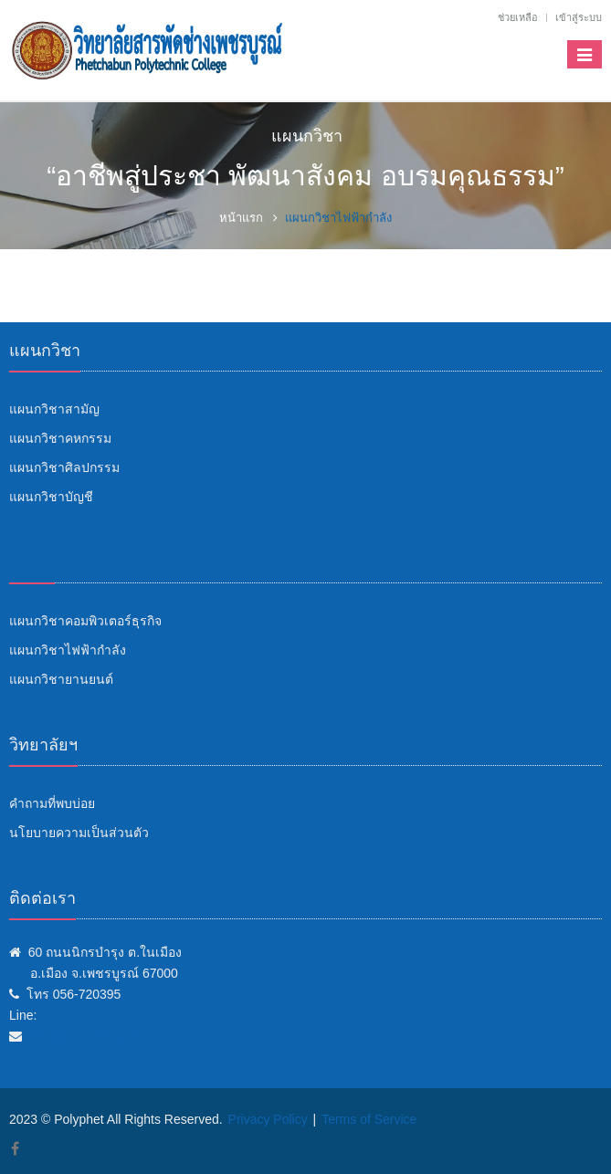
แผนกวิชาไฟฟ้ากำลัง (67, 650)
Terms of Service (368, 1119)
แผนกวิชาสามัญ (54, 409)
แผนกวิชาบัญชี (51, 496)
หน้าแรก (241, 218)
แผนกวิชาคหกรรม (60, 438)
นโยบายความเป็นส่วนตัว (79, 832)
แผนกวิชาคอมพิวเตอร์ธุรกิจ (85, 620)
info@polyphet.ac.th (85, 1036)
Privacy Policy (268, 1119)
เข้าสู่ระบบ (578, 17)
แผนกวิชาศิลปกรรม (64, 467)
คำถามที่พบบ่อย (52, 803)
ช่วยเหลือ (518, 17)
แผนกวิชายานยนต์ (61, 679)
